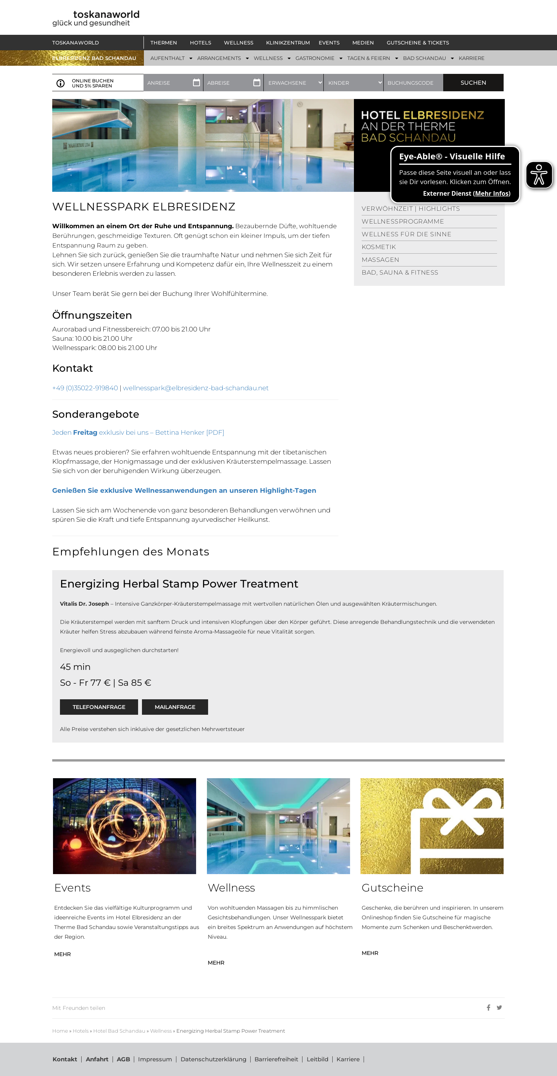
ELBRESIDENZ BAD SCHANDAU (94, 58)
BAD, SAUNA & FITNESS (400, 272)
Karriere (346, 1059)
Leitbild (316, 1059)
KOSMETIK (379, 247)
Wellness (161, 1031)
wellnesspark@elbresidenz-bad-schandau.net (196, 388)
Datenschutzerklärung (212, 1059)
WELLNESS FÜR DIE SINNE (406, 234)
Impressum (154, 1059)
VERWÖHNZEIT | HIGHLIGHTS (411, 208)
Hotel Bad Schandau (119, 1031)
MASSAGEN (381, 259)
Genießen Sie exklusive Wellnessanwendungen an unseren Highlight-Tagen (184, 490)
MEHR (62, 954)
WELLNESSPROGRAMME (403, 221)
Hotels (81, 1031)
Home (60, 1031)
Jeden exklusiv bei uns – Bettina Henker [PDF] (138, 432)
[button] (165, 42)
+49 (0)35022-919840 (86, 388)
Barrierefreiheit (275, 1059)
